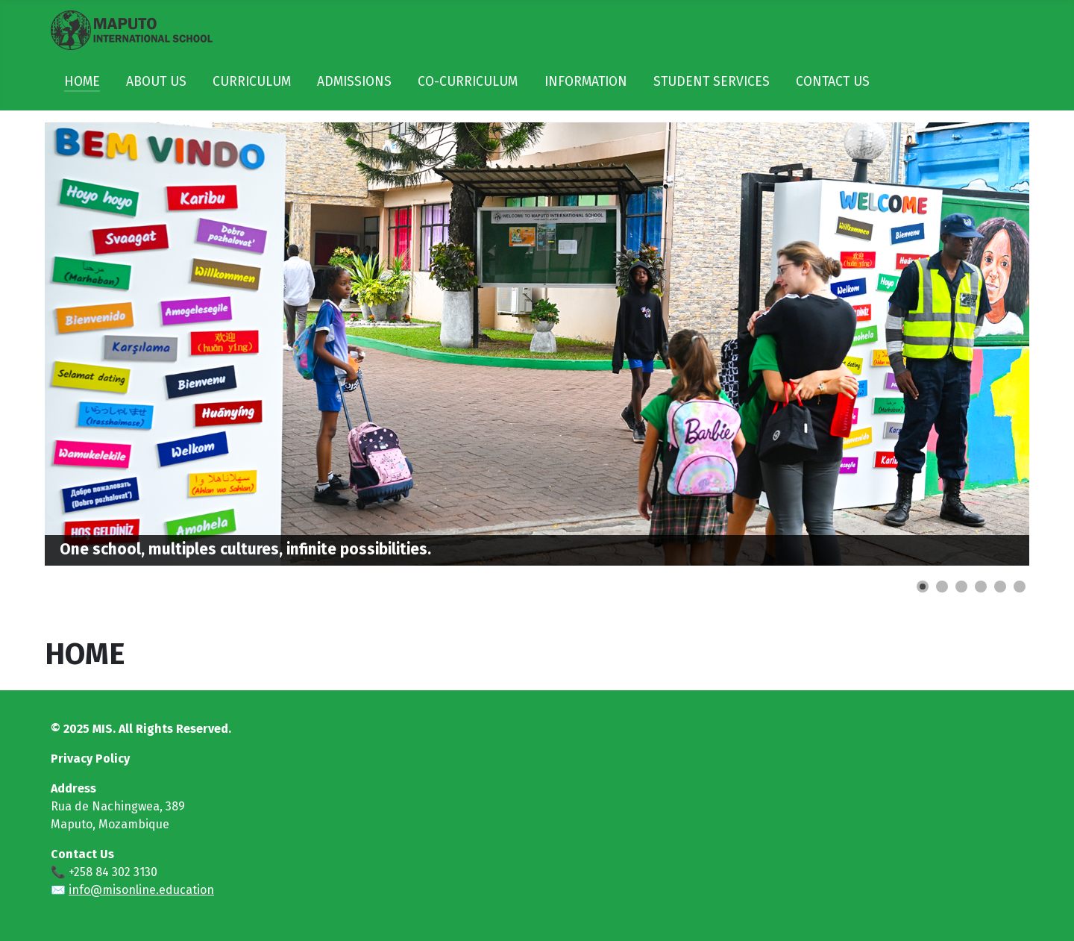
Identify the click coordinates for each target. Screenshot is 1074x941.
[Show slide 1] (923, 587)
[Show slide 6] (1020, 587)
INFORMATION (585, 82)
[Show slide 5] (1000, 587)
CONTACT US (833, 82)
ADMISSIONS (354, 82)
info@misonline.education (141, 890)
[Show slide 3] (961, 587)
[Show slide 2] (942, 587)
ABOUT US (156, 82)
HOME (82, 82)
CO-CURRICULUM (468, 82)
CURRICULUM (252, 82)
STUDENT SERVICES (711, 82)
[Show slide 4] (981, 587)
